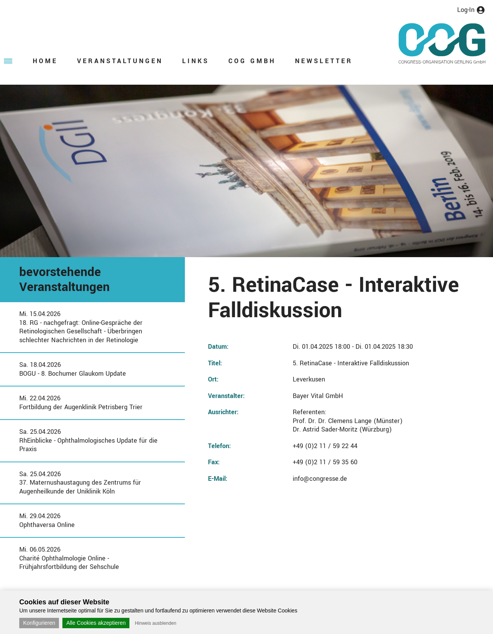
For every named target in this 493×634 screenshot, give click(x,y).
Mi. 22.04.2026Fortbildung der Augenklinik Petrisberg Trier (81, 403)
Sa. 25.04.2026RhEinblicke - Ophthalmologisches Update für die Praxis (88, 440)
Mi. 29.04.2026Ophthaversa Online (47, 520)
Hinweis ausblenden (155, 623)
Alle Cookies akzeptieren (96, 623)
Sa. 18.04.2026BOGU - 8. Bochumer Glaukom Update (72, 369)
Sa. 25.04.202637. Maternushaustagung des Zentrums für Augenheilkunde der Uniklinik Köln (80, 483)
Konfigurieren (39, 623)
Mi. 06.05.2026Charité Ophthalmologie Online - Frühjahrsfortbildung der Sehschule (69, 558)
